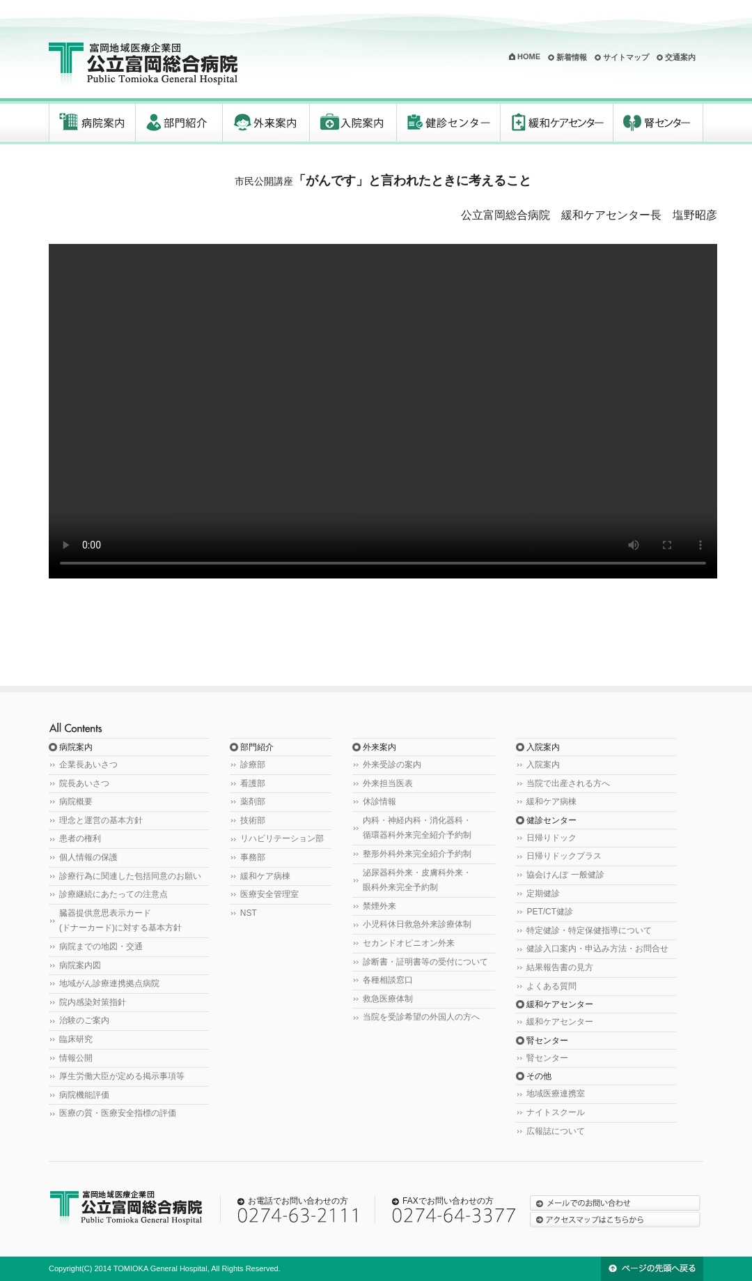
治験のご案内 (84, 1020)
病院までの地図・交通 (101, 946)
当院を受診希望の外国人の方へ (421, 1017)
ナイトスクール (555, 1112)
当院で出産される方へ (568, 783)
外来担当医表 (388, 783)
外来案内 (266, 122)
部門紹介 (179, 122)
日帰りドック (551, 838)
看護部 (252, 783)
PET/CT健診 (549, 911)
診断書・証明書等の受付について (425, 962)
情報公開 (76, 1058)
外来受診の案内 (392, 764)
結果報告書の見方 (559, 967)
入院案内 (353, 122)
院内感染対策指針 (92, 1002)
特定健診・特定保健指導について (589, 930)
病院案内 (92, 122)
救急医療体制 (388, 999)
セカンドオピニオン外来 (409, 943)
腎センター (658, 122)
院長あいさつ (84, 783)
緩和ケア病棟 (265, 876)
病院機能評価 (84, 1095)
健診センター (449, 122)
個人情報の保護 (88, 857)
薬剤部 (252, 801)
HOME (528, 56)
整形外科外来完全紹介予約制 (417, 854)
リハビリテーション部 (282, 838)
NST (248, 913)
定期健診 (543, 893)
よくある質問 (551, 986)
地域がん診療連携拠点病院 (109, 983)
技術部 (252, 820)
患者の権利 (80, 838)
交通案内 (680, 57)
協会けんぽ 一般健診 (565, 875)
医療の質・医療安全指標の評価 (117, 1113)
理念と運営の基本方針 (101, 820)
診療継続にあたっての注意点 (113, 894)
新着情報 (571, 57)
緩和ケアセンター (557, 122)
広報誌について (555, 1131)
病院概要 (76, 801)
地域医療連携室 (555, 1093)
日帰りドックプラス (564, 856)
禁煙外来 (379, 906)
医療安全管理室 (269, 894)
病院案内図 (80, 965)
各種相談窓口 (388, 980)
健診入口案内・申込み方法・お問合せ (597, 948)
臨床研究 (76, 1039)
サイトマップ (626, 57)
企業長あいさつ (88, 764)
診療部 (252, 764)
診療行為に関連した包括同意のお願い (130, 876)
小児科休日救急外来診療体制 (417, 924)
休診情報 (379, 801)
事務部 (252, 857)
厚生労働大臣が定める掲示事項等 (122, 1076)
